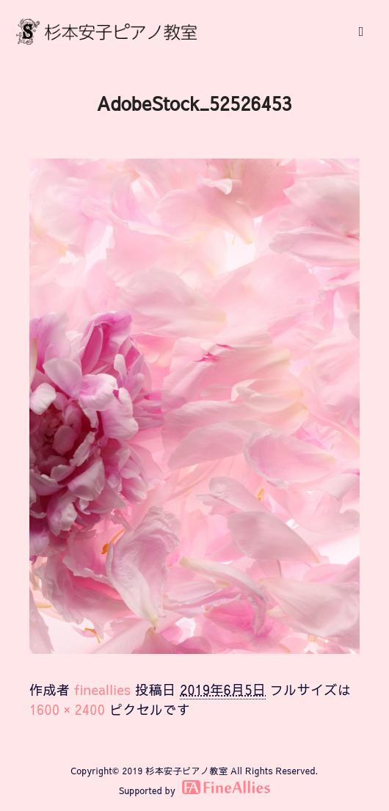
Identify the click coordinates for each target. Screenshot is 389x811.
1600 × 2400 (67, 709)
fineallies (102, 689)
